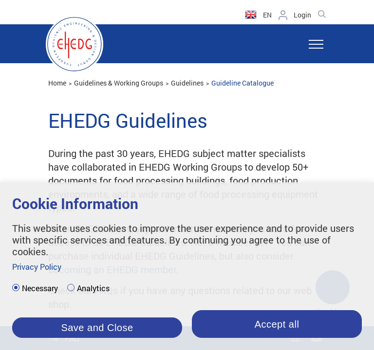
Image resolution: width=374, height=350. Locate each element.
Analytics (93, 288)
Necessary (40, 288)
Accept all (277, 324)
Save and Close (97, 327)
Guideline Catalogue (242, 83)
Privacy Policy (36, 267)
